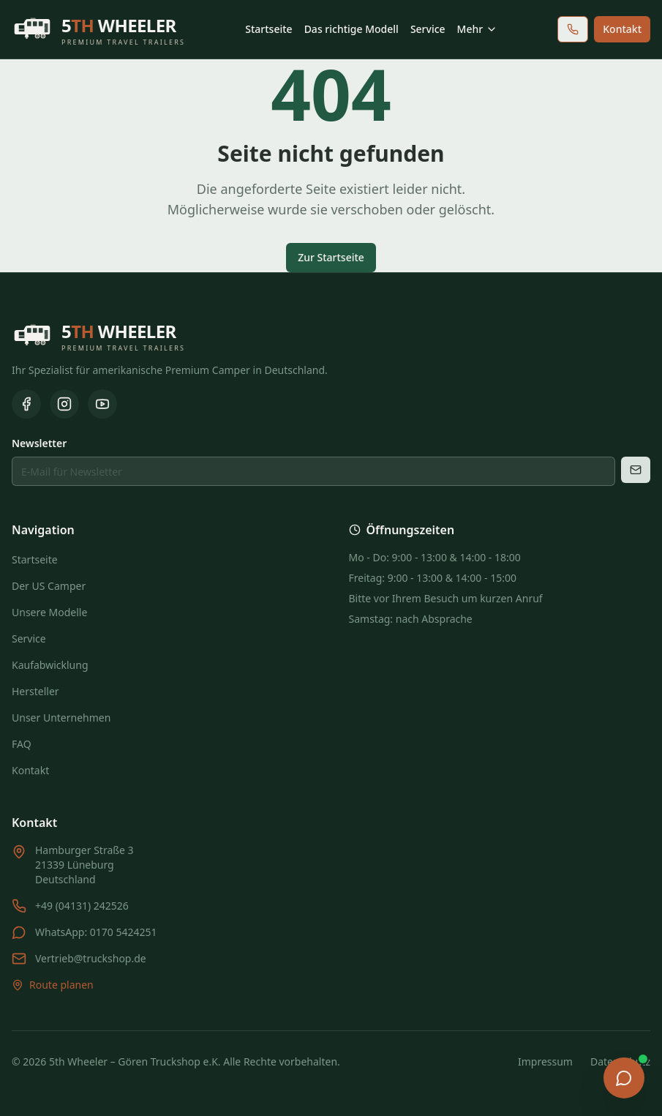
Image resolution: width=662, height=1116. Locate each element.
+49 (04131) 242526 (82, 906)
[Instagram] (64, 404)
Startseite (268, 29)
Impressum (545, 1061)
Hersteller (35, 691)
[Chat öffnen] (623, 1077)
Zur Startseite (331, 257)
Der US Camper (49, 586)
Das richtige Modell (351, 29)
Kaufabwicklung (50, 665)
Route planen (53, 985)
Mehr (477, 29)
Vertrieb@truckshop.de (90, 958)
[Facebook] (26, 404)
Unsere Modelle (49, 612)
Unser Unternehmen (61, 717)
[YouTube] (102, 404)
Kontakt (622, 29)
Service (427, 29)
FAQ (21, 744)
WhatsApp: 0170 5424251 (96, 932)
